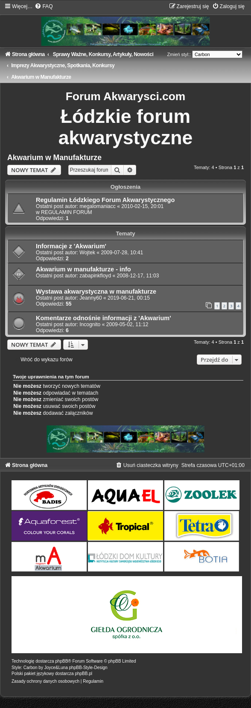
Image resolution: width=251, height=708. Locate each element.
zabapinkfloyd (95, 276)
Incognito (89, 324)
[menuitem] (44, 6)
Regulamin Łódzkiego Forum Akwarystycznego (105, 199)
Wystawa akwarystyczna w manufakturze (96, 291)
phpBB (61, 661)
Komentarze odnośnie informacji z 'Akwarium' (103, 318)
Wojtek (87, 253)
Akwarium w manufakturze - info (83, 269)
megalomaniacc (97, 206)
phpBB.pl (83, 673)
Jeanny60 (90, 298)
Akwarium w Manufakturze (54, 157)
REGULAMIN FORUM (66, 212)
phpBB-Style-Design (88, 667)
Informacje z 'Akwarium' (71, 246)
